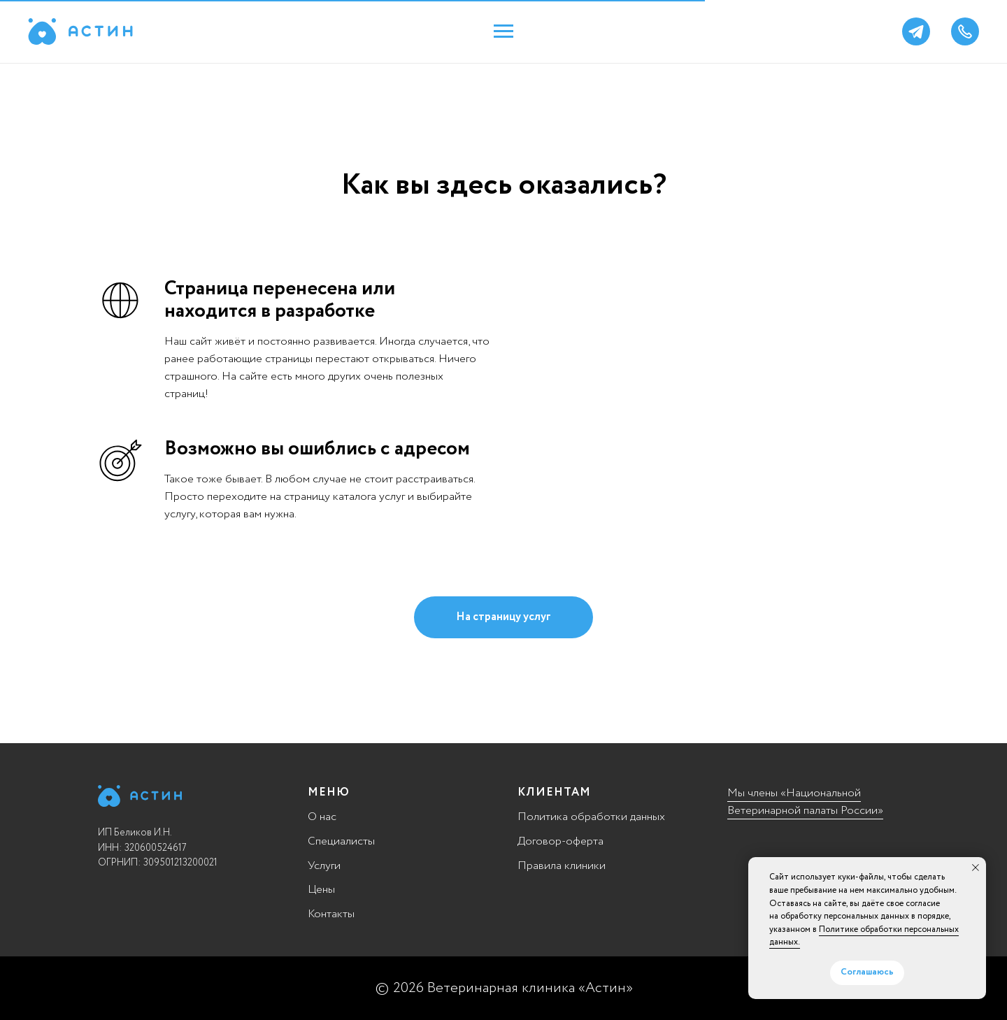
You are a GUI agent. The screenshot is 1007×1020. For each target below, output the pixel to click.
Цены (321, 890)
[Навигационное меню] (503, 31)
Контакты (331, 914)
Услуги (324, 866)
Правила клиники (561, 866)
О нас (322, 817)
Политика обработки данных (591, 817)
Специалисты (341, 841)
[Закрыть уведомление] (976, 868)
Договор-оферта (560, 841)
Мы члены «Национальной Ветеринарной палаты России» (805, 802)
